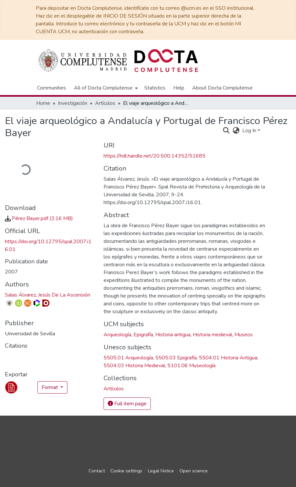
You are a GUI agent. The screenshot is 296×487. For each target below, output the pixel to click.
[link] (39, 218)
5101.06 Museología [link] (191, 365)
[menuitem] (105, 88)
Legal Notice (161, 471)
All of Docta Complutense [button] (103, 87)
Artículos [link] (105, 103)
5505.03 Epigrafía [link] (176, 357)
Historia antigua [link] (172, 334)
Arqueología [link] (117, 334)
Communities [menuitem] (51, 87)
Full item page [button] (127, 403)
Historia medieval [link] (212, 334)
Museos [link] (243, 334)
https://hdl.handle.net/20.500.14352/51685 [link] (154, 156)
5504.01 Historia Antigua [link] (228, 357)
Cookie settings (126, 471)
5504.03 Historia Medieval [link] (134, 365)
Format (50, 387)
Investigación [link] (72, 103)
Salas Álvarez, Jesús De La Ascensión (47, 295)
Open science (193, 471)
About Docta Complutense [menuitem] (222, 87)
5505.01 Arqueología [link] (128, 357)
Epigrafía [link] (143, 334)
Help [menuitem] (178, 87)
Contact (97, 471)
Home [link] (43, 103)
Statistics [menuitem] (154, 87)
